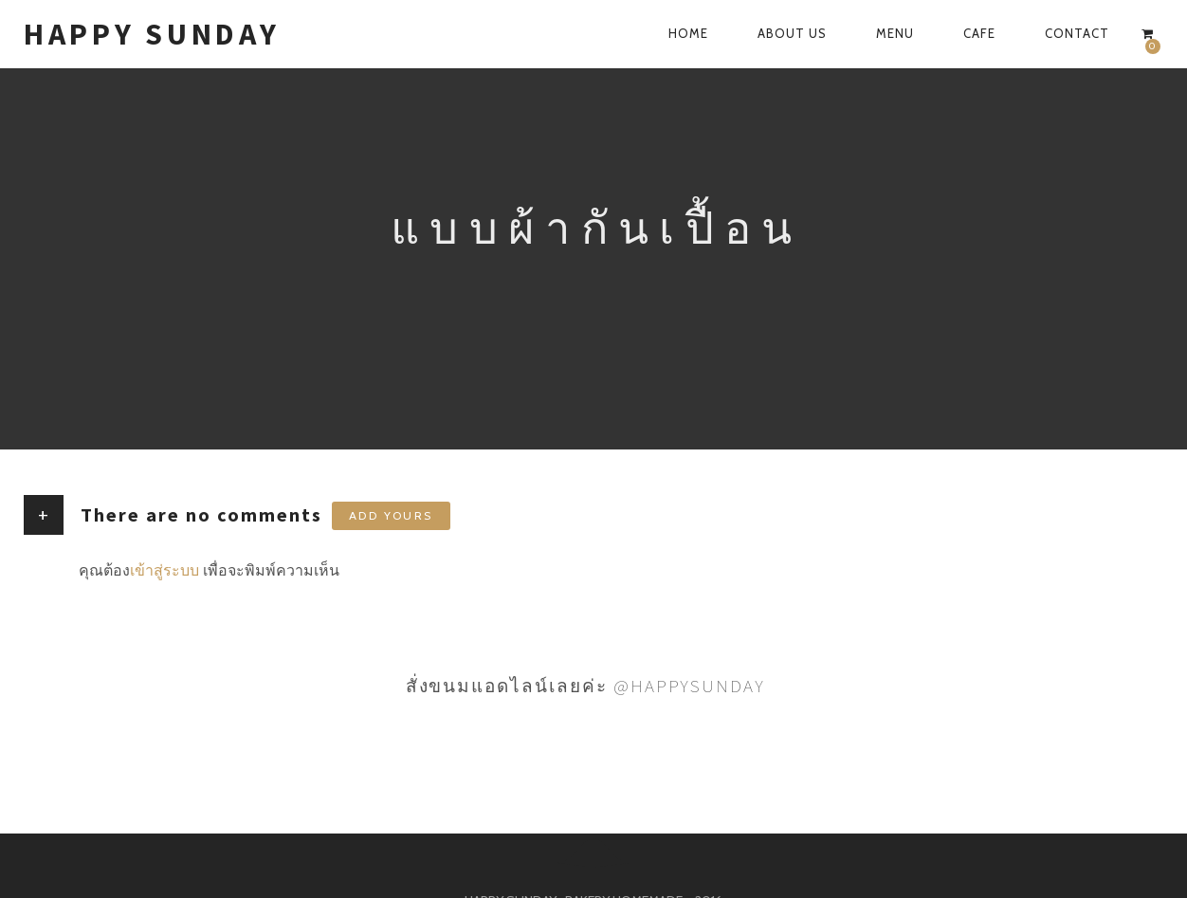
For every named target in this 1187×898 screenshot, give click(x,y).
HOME (688, 33)
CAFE (979, 33)
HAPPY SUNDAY (152, 34)
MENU (895, 33)
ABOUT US (792, 33)
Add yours (391, 515)
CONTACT (1077, 33)
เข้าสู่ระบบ (164, 570)
